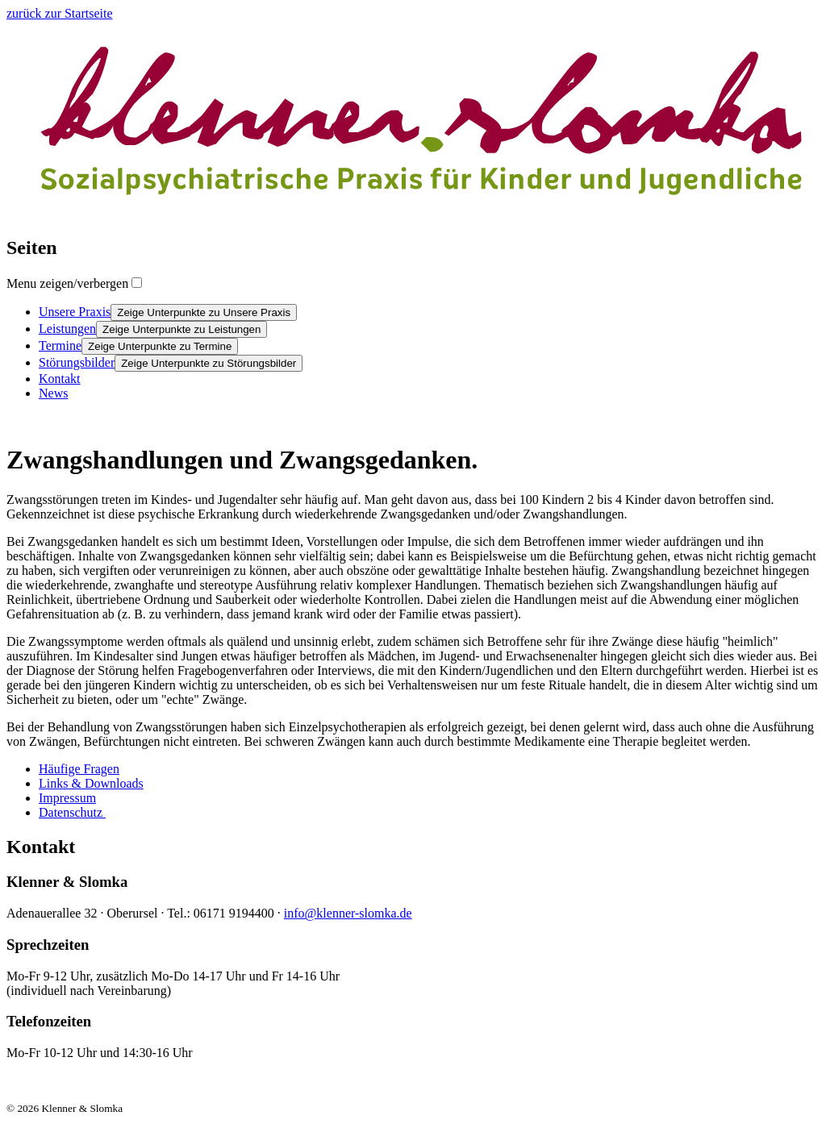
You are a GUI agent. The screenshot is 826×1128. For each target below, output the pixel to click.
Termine (60, 345)
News (53, 393)
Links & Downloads (91, 783)
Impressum (67, 798)
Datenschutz (72, 812)
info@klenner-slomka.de (348, 913)
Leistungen (67, 328)
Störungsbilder (77, 362)
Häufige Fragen (79, 769)
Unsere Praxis (75, 311)
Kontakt (60, 378)
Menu (67, 283)
